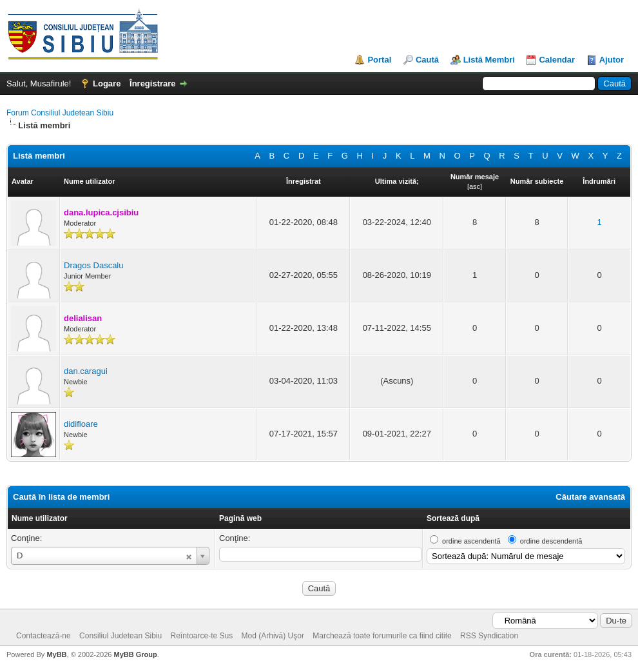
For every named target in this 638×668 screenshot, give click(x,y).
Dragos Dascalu (94, 265)
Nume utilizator (40, 518)
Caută (427, 59)
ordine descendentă (551, 541)
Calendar (557, 59)
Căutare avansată (590, 497)
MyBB (56, 654)
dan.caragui (86, 371)
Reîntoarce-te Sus (202, 635)
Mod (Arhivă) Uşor (273, 635)
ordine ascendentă (471, 541)
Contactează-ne (43, 635)
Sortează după (453, 518)
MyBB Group (135, 654)
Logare (107, 83)
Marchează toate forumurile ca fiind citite (382, 635)
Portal (379, 59)
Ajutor (611, 59)
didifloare (81, 424)
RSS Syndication (489, 635)
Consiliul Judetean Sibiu (120, 635)
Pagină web (240, 518)
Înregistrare (153, 83)
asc (474, 186)
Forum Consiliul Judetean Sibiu (59, 112)
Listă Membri (489, 59)
